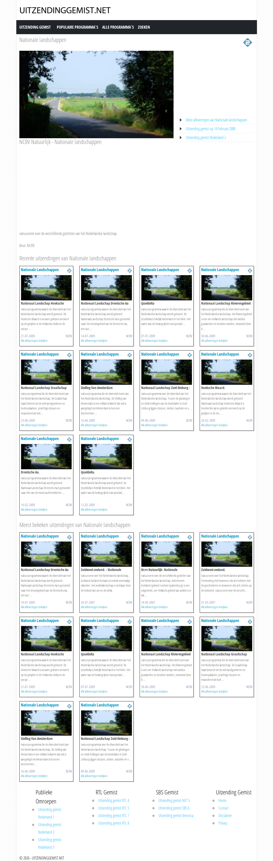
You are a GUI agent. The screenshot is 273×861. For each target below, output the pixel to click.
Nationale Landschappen (40, 269)
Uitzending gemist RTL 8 (113, 823)
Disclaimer (225, 815)
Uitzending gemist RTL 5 (113, 808)
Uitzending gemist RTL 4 (113, 800)
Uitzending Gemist (35, 27)
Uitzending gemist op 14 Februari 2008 (210, 128)
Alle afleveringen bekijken (34, 340)
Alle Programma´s (118, 27)
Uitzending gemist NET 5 (174, 800)
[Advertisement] (96, 183)
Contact (224, 808)
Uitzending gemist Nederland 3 (49, 843)
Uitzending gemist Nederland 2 (206, 137)
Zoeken (144, 27)
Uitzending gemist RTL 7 (113, 815)
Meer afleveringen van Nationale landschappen (216, 120)
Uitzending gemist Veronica (175, 815)
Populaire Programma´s (77, 27)
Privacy (223, 823)
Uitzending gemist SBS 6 (173, 808)
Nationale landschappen (42, 39)
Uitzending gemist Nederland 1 (49, 813)
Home (222, 800)
